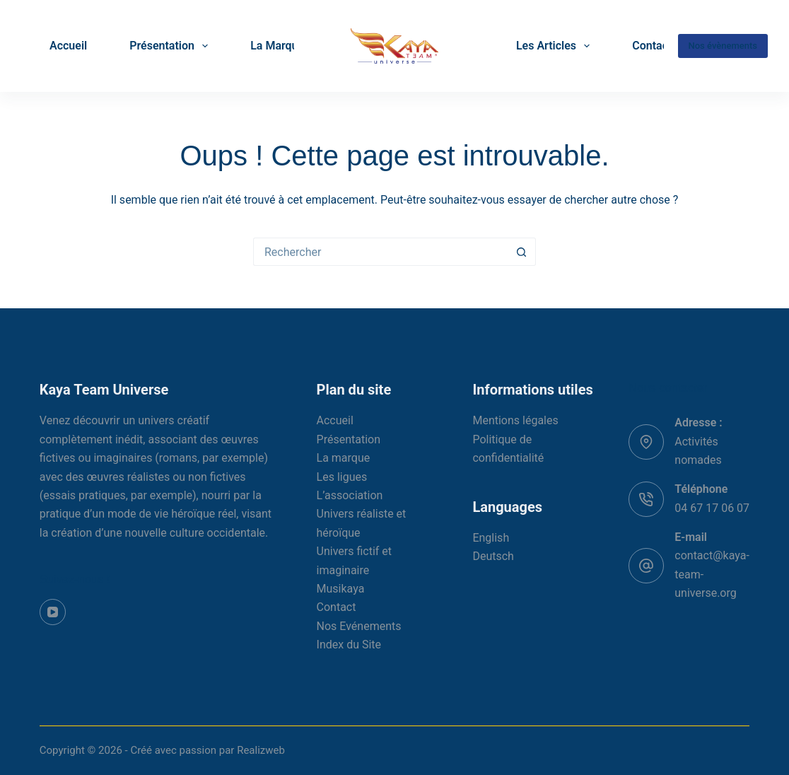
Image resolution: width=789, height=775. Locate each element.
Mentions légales (515, 420)
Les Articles (555, 45)
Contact (652, 45)
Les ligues (342, 477)
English (490, 537)
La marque (343, 458)
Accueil (68, 45)
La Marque (277, 45)
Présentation (171, 45)
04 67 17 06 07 (711, 508)
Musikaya (341, 588)
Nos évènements (723, 45)
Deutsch (492, 556)
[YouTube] (53, 612)
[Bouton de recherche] (522, 252)
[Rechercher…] (380, 252)
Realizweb (261, 750)
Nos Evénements (359, 626)
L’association (350, 495)
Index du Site (349, 644)
